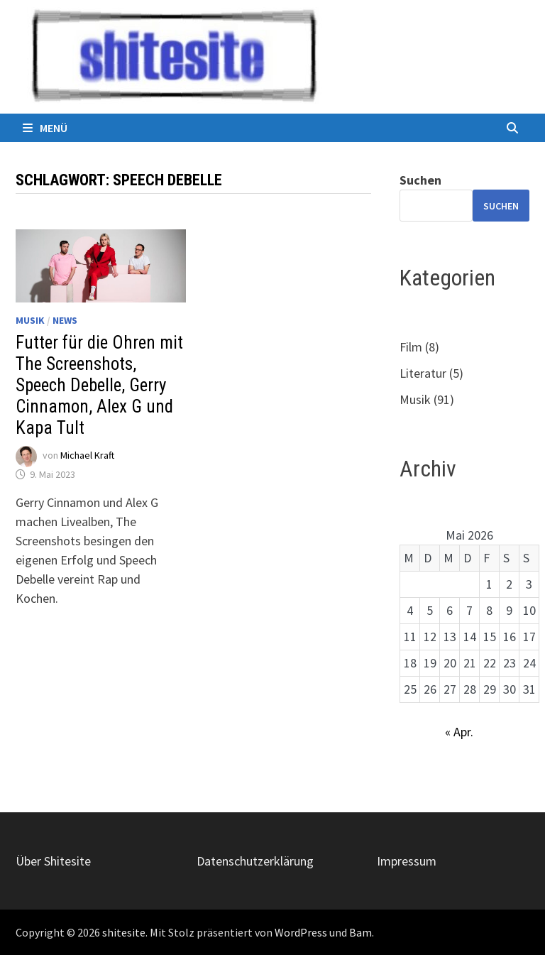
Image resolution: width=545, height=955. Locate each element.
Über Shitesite (53, 861)
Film (411, 347)
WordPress (301, 932)
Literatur (423, 373)
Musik (30, 320)
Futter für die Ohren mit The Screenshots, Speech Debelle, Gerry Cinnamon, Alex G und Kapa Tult (99, 385)
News (65, 320)
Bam (360, 932)
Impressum (406, 861)
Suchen (420, 180)
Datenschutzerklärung (255, 861)
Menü (45, 128)
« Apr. (459, 732)
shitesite (123, 932)
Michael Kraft (87, 455)
